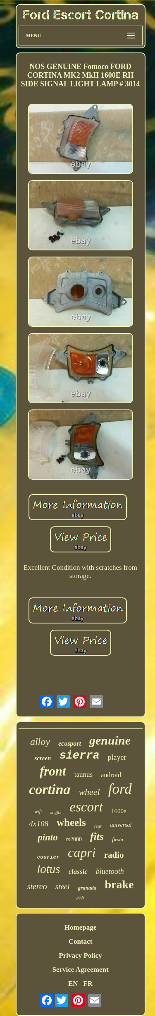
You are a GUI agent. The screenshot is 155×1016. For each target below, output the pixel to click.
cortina (49, 789)
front (53, 771)
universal (120, 825)
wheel (89, 792)
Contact (81, 941)
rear (98, 825)
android (111, 774)
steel (62, 886)
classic (78, 872)
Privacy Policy (80, 955)
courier (48, 857)
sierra (79, 756)
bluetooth (110, 871)
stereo (37, 886)
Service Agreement (80, 969)
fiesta (117, 839)
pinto (48, 837)
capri (82, 852)
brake (119, 884)
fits (97, 836)
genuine (110, 740)
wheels (71, 822)
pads (80, 897)
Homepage (80, 927)
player (117, 757)
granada (87, 888)
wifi (38, 811)
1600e (118, 811)
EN (73, 983)
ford (120, 789)
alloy (40, 741)
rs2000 (74, 839)
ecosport (69, 743)
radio (114, 855)
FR (88, 983)
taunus (83, 774)
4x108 (38, 823)
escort (86, 806)
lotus (48, 869)
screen (42, 758)
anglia (55, 812)
